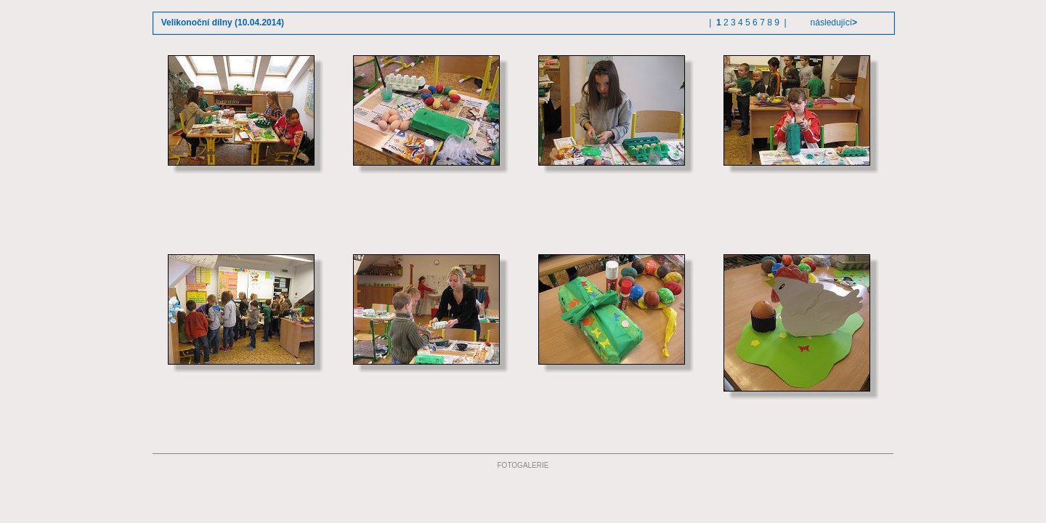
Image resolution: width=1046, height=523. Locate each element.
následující (832, 22)
